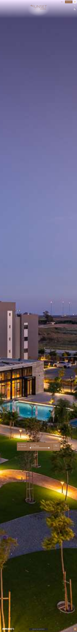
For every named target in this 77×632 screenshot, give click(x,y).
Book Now (69, 1)
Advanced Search (56, 448)
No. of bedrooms (22, 444)
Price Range (33, 444)
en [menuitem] (62, 1)
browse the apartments (38, 629)
